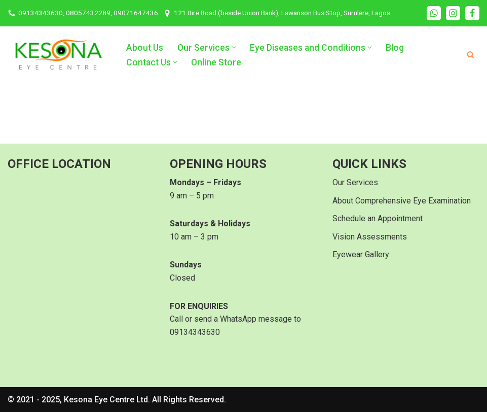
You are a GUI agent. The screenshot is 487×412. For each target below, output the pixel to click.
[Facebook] (472, 13)
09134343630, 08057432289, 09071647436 (88, 13)
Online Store (216, 62)
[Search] (470, 54)
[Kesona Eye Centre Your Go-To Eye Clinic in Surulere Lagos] (58, 55)
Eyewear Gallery (360, 254)
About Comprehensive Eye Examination (401, 200)
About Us (144, 48)
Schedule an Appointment (377, 218)
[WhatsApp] (434, 13)
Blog (395, 48)
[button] (234, 47)
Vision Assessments (369, 237)
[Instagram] (453, 13)
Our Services (355, 182)
